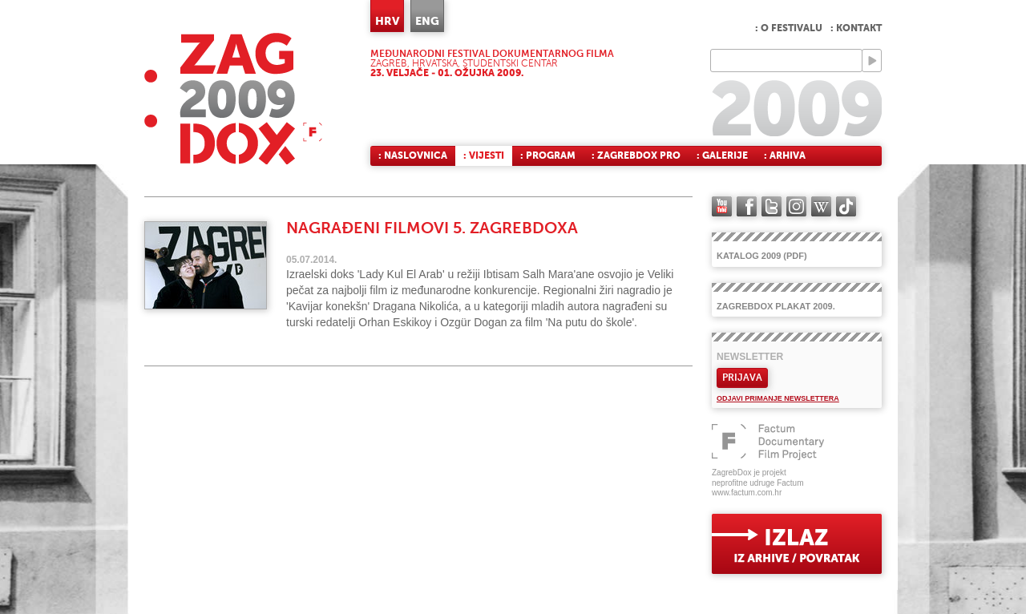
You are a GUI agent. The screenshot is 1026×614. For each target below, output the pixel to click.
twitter (771, 206)
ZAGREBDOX (233, 98)
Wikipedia (821, 206)
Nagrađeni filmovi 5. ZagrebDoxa (432, 228)
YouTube (722, 206)
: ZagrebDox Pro (636, 155)
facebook (747, 206)
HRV (387, 20)
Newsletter (750, 356)
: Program (548, 155)
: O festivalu (788, 28)
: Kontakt (856, 28)
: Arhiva (785, 155)
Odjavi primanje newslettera (778, 398)
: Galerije (722, 155)
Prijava (742, 377)
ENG (427, 20)
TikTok (846, 206)
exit (797, 544)
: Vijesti (483, 155)
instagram (796, 206)
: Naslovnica (412, 155)
